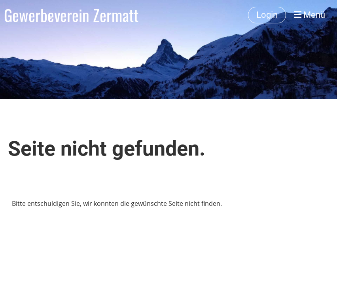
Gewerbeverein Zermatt (71, 15)
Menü (309, 15)
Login (267, 15)
